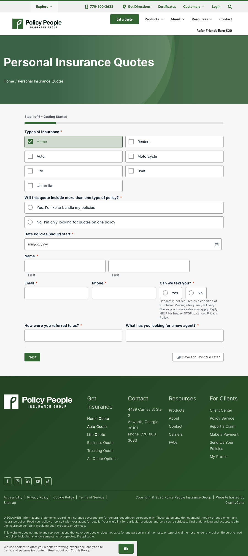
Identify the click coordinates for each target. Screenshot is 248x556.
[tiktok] (48, 481)
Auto (41, 156)
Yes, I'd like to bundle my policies (66, 207)
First (31, 275)
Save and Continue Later (201, 357)
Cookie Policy (63, 497)
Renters (143, 141)
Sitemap (10, 502)
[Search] (230, 6)
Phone (99, 283)
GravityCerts (234, 502)
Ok (126, 548)
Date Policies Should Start (49, 234)
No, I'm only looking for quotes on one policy (76, 222)
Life (40, 171)
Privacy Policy (38, 497)
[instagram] (18, 481)
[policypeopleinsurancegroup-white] (38, 396)
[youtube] (38, 481)
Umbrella (44, 185)
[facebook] (7, 481)
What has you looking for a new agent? (162, 325)
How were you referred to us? (53, 325)
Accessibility (13, 497)
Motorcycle (147, 156)
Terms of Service (91, 497)
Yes (175, 293)
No (200, 293)
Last (115, 275)
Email (30, 283)
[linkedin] (28, 481)
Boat (141, 171)
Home (42, 141)
